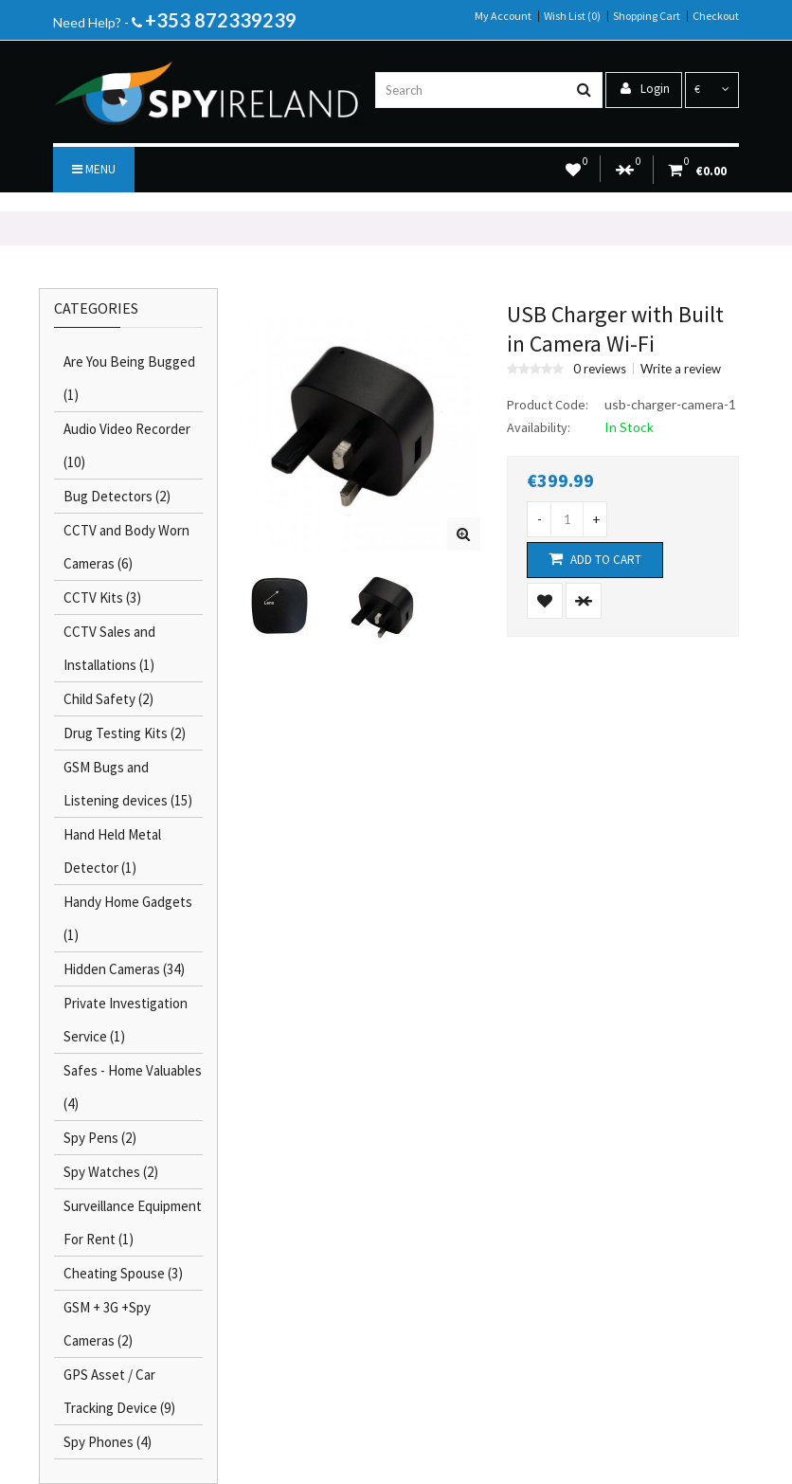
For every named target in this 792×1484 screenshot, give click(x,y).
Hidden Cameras (124, 969)
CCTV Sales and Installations (109, 648)
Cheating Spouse (123, 1273)
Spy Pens (99, 1138)
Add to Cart (595, 559)
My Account (503, 16)
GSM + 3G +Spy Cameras (107, 1323)
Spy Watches (110, 1172)
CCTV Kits (102, 597)
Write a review (680, 368)
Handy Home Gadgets (127, 918)
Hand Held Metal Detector (112, 851)
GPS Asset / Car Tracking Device (119, 1391)
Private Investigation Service (125, 1019)
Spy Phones (107, 1442)
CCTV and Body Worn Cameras (126, 546)
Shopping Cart (646, 16)
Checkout (716, 16)
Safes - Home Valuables (132, 1087)
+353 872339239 (221, 20)
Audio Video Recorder (126, 445)
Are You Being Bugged (129, 378)
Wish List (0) (572, 16)
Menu (94, 169)
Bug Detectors (117, 496)
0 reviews (599, 368)
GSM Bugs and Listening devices (127, 783)
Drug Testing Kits (124, 733)
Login (645, 89)
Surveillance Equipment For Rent (132, 1222)
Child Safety (108, 699)
